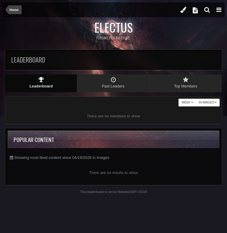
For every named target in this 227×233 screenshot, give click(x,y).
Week (187, 102)
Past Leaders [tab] (113, 82)
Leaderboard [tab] (41, 82)
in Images (208, 102)
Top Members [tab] (185, 82)
